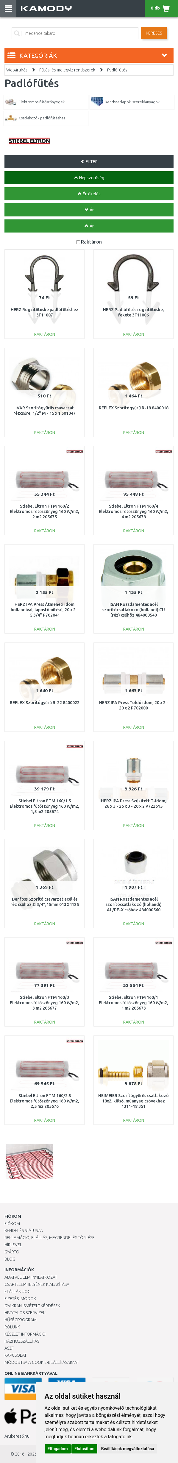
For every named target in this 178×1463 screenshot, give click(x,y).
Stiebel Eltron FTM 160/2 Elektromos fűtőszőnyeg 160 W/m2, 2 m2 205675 (44, 511)
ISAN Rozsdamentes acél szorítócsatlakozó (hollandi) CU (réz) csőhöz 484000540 (133, 609)
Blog (9, 1259)
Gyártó (11, 1252)
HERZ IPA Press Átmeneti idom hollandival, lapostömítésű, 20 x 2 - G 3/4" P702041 (44, 609)
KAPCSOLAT (15, 1355)
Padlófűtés (117, 70)
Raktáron (91, 241)
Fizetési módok (20, 1298)
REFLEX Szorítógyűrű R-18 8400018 (133, 407)
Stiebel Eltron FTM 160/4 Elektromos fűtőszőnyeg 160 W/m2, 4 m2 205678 (133, 511)
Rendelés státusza (23, 1230)
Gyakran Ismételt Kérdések (32, 1305)
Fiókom (12, 1223)
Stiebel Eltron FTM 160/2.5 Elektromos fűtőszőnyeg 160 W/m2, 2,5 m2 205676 (44, 1101)
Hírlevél (13, 1244)
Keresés (154, 33)
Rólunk (12, 1327)
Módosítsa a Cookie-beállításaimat (41, 1362)
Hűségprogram (20, 1319)
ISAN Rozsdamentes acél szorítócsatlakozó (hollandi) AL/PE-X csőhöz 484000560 (134, 904)
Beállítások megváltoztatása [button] (127, 1448)
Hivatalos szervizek (25, 1312)
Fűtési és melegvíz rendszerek (67, 70)
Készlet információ (25, 1334)
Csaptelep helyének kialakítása (36, 1284)
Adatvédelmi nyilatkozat (30, 1277)
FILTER (89, 161)
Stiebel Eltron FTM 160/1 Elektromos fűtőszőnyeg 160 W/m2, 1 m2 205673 (133, 1002)
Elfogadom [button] (58, 1448)
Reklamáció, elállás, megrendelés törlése (49, 1237)
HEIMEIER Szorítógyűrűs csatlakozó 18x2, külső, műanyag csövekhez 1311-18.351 (133, 1101)
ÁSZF (9, 1348)
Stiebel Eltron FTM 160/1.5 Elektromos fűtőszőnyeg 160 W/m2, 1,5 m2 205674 (44, 806)
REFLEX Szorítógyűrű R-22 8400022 (44, 702)
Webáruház (16, 70)
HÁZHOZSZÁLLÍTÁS (21, 1341)
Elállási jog (17, 1291)
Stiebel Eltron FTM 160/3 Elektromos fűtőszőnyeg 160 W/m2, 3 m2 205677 (44, 1002)
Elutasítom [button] (84, 1448)
